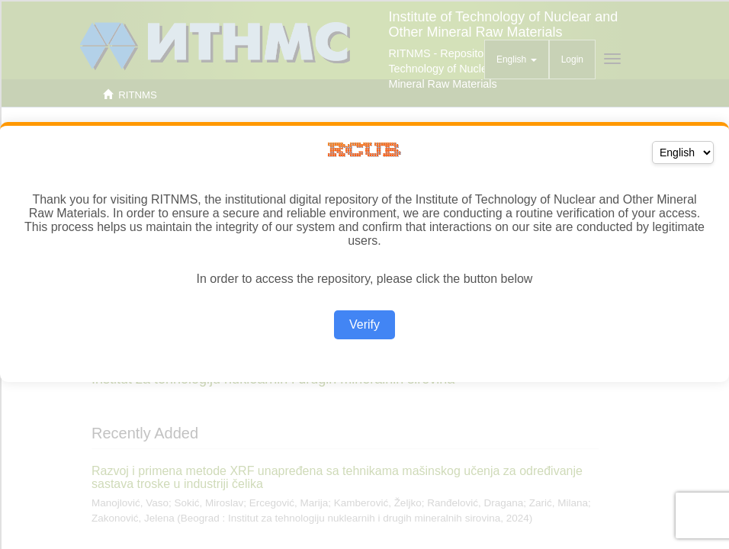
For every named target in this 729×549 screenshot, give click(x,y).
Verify (364, 324)
